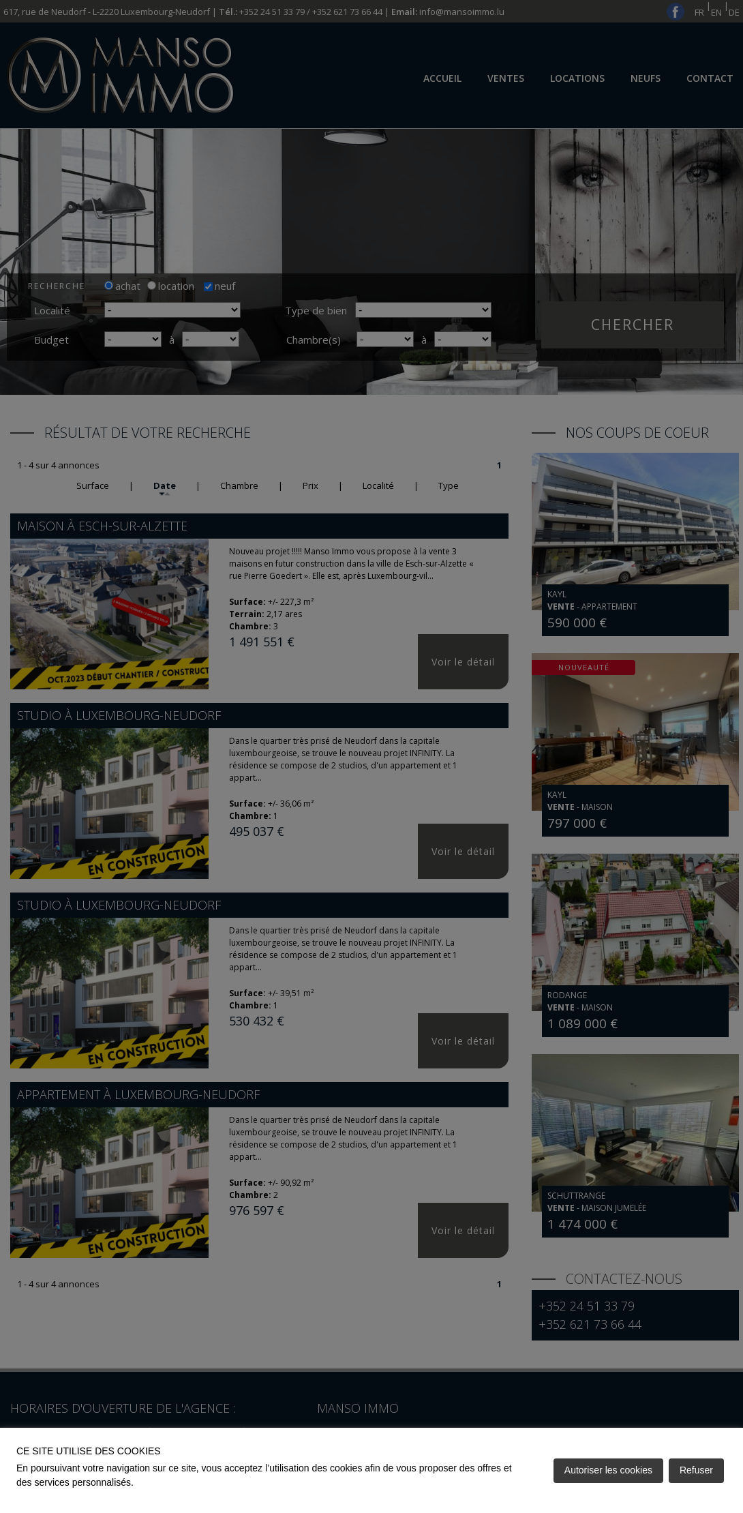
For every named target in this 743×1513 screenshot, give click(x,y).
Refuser (696, 1470)
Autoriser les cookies (608, 1470)
